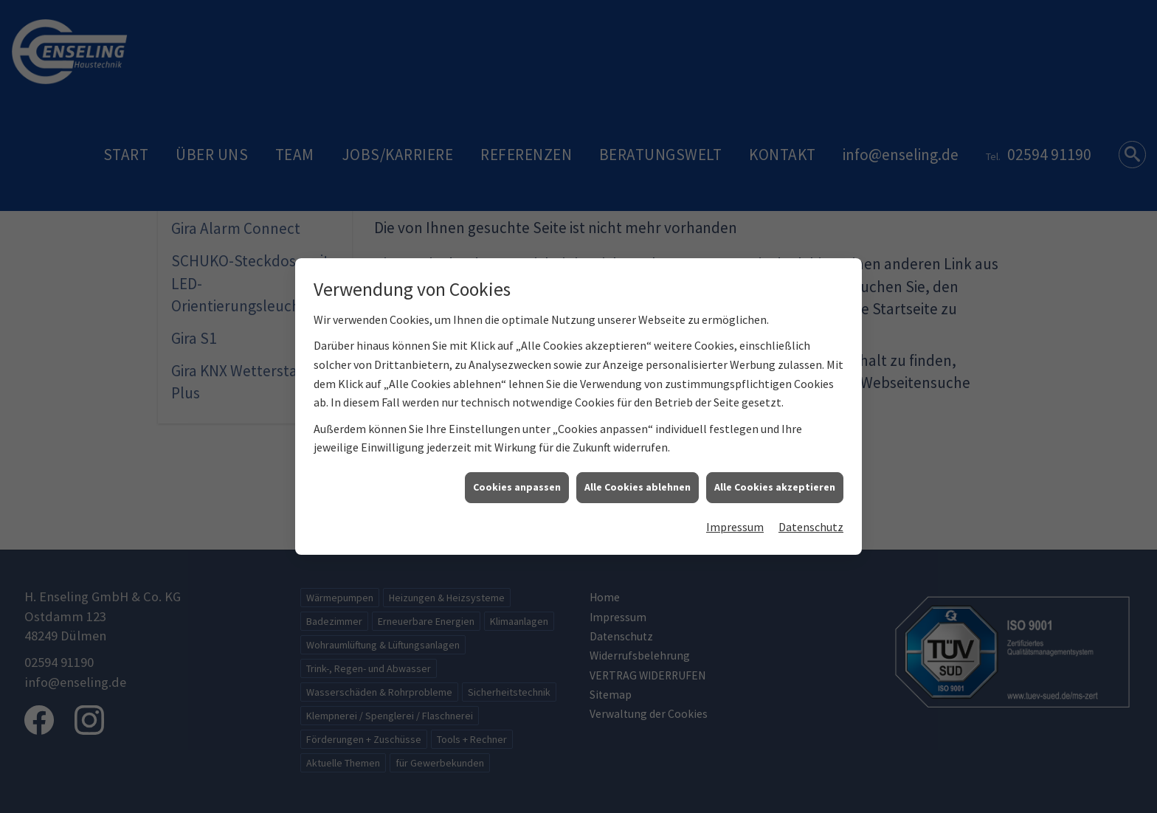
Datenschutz (810, 518)
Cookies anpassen (517, 479)
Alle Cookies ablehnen (637, 479)
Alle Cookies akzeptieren (774, 479)
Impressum (735, 518)
